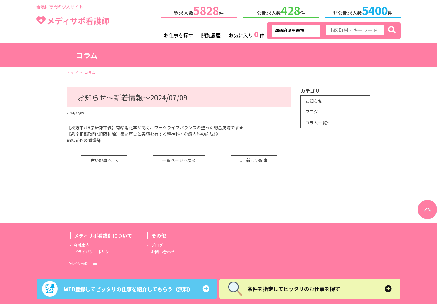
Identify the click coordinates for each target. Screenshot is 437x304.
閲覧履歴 (211, 34)
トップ (72, 71)
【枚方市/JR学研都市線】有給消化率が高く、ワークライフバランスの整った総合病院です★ (155, 126)
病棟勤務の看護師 (84, 139)
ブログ (311, 110)
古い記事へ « (104, 159)
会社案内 (82, 244)
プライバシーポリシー (93, 250)
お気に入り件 (246, 33)
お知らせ (313, 99)
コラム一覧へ (318, 121)
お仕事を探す (178, 34)
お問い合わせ (163, 250)
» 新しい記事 (254, 159)
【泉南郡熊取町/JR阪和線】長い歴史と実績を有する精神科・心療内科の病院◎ (142, 133)
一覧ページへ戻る (179, 159)
